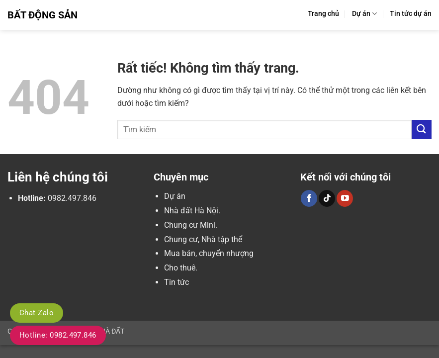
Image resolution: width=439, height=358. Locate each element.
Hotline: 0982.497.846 (57, 335)
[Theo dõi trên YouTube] (345, 198)
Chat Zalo (36, 312)
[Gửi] (422, 129)
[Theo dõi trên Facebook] (309, 198)
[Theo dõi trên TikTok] (327, 198)
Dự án (364, 13)
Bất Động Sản (42, 15)
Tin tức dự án (411, 13)
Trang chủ (323, 13)
